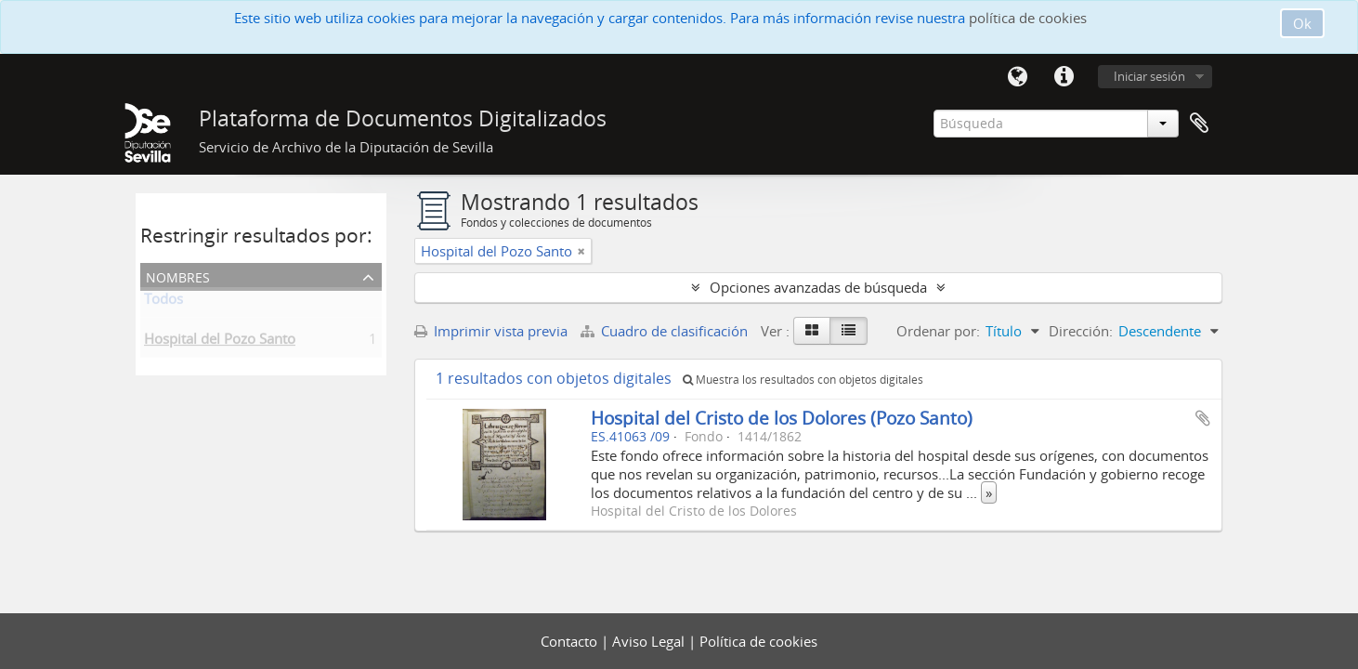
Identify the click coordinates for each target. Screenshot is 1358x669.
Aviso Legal (650, 641)
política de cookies (1028, 17)
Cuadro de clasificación (666, 330)
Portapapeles (1199, 123)
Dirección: (1081, 330)
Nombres (178, 275)
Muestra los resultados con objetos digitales (803, 379)
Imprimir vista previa (491, 330)
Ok (1302, 23)
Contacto (571, 641)
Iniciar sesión (1149, 76)
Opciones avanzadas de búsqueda (818, 287)
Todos (163, 302)
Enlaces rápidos (1063, 77)
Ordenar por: (938, 330)
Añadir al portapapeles (1203, 418)
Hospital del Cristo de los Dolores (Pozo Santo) (782, 417)
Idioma (1017, 77)
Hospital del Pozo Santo (219, 342)
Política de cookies (758, 641)
